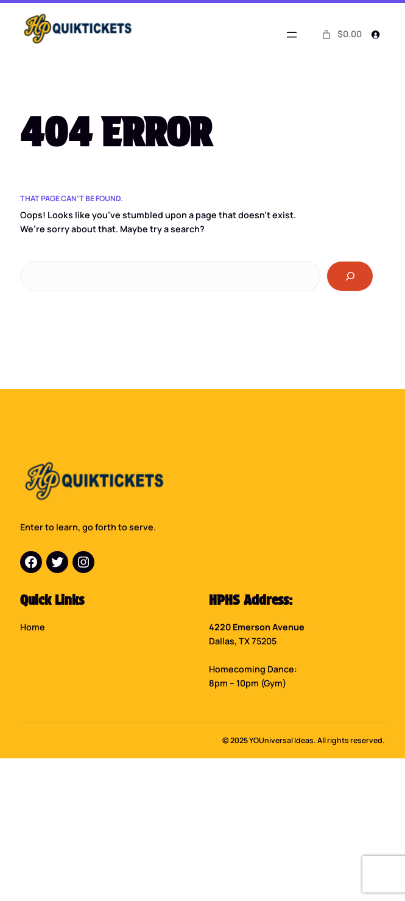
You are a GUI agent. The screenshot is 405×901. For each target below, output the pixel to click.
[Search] (350, 276)
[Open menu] (291, 34)
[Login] (375, 34)
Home (32, 626)
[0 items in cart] (340, 35)
